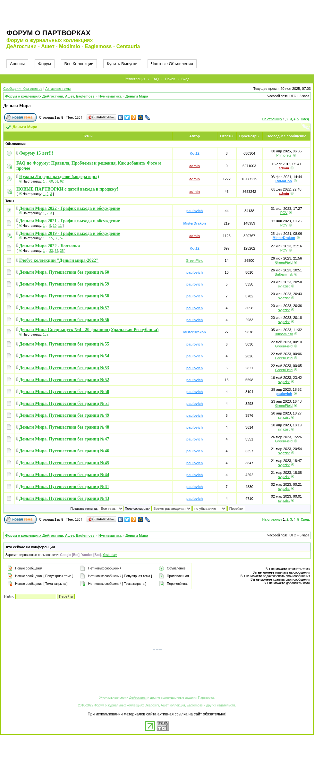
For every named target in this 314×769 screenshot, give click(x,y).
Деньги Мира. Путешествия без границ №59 (64, 284)
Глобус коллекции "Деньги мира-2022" (58, 260)
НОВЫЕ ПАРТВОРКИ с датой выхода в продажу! (67, 189)
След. (305, 119)
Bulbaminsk (284, 274)
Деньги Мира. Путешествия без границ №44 (64, 474)
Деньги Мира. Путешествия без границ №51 (64, 403)
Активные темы (58, 88)
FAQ (155, 79)
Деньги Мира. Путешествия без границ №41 (64, 486)
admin (194, 166)
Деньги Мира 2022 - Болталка (49, 246)
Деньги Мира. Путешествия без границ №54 (64, 356)
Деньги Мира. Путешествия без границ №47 (64, 439)
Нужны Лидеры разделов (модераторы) (59, 176)
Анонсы (17, 63)
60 (51, 181)
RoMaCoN (284, 181)
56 (56, 238)
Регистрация (135, 79)
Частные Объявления (172, 63)
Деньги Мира (136, 96)
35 (62, 250)
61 (56, 181)
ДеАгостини (138, 697)
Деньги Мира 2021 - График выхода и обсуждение (69, 220)
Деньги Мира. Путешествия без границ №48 (64, 427)
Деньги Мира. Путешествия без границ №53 (64, 367)
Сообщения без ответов (22, 88)
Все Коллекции (79, 63)
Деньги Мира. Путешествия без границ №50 (64, 391)
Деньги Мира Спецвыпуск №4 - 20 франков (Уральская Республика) (89, 329)
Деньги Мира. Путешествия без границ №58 (64, 296)
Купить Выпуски (122, 63)
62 (62, 181)
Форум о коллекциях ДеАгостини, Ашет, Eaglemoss (50, 96)
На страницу (272, 119)
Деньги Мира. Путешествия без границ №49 (64, 415)
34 (56, 250)
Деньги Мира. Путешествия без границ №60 (64, 272)
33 (51, 250)
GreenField (194, 260)
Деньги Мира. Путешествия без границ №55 (64, 344)
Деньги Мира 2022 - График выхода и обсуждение (69, 208)
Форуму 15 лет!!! (36, 153)
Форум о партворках (48, 33)
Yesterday (110, 555)
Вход (185, 79)
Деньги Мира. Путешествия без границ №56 (64, 319)
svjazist (284, 286)
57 (62, 238)
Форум (44, 63)
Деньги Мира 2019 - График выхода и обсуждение (69, 233)
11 (60, 225)
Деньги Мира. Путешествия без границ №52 (64, 379)
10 (54, 225)
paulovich (194, 211)
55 (51, 238)
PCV (284, 213)
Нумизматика (110, 96)
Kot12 (194, 153)
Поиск (170, 79)
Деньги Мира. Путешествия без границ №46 (64, 451)
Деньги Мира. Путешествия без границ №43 (64, 498)
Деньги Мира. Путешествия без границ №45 (64, 462)
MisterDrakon (194, 223)
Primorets (283, 155)
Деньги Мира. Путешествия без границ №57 (64, 307)
